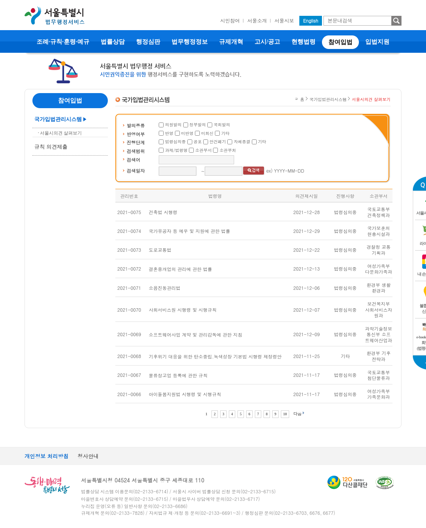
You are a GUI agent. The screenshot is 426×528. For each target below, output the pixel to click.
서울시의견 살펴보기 (61, 133)
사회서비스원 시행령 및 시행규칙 (183, 309)
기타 (225, 133)
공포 (197, 141)
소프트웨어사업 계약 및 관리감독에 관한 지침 (195, 334)
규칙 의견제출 (50, 147)
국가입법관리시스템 (58, 119)
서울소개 (257, 20)
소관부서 (203, 150)
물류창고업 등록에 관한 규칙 (178, 375)
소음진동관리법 (165, 288)
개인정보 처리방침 (47, 456)
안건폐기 (218, 141)
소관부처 (227, 150)
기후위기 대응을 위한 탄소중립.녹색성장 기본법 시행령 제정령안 (215, 356)
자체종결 (242, 141)
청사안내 (88, 456)
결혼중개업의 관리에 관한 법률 (180, 269)
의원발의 (173, 124)
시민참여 (230, 20)
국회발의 (222, 124)
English (310, 20)
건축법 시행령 (163, 212)
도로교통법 (160, 249)
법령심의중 (175, 141)
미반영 (187, 133)
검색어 (133, 159)
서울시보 (284, 20)
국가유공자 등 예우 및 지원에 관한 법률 (189, 231)
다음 (297, 413)
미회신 (207, 133)
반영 (169, 133)
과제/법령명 (176, 150)
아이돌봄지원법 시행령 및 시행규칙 (185, 394)
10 (285, 414)
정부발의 (197, 124)
